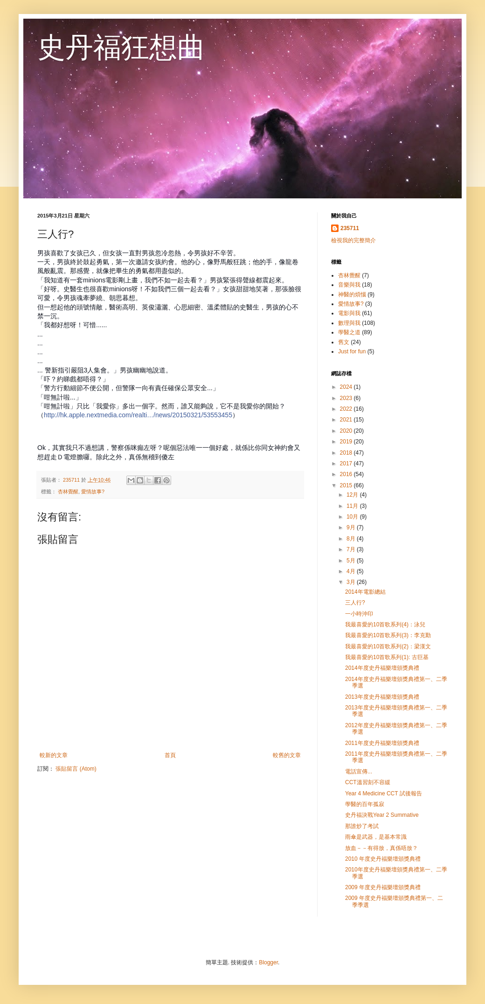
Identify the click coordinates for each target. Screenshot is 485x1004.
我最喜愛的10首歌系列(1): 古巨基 (387, 657)
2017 (347, 463)
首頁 (170, 755)
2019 (347, 441)
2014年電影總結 (365, 592)
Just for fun (352, 351)
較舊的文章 (287, 755)
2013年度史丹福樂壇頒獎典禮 (382, 697)
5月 (351, 560)
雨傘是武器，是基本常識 (376, 837)
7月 (351, 549)
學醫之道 (349, 332)
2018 (347, 452)
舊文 (343, 342)
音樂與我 (349, 284)
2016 (347, 474)
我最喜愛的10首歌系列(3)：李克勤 (388, 635)
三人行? (355, 602)
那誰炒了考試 (362, 826)
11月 (353, 506)
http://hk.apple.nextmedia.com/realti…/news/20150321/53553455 (138, 415)
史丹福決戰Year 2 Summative (382, 815)
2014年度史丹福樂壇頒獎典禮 (382, 668)
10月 (353, 516)
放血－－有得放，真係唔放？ (381, 848)
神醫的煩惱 (352, 294)
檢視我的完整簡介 (353, 240)
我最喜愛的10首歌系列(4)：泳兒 (385, 624)
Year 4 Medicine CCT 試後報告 (383, 793)
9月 (351, 527)
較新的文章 (54, 755)
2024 (347, 387)
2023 (347, 398)
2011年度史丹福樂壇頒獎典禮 (382, 743)
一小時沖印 (359, 614)
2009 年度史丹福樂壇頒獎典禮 (383, 887)
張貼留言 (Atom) (75, 768)
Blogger (268, 962)
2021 (347, 419)
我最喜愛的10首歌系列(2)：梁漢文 (388, 646)
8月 (351, 538)
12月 (353, 494)
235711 (349, 228)
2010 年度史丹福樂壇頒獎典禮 (383, 859)
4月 (351, 571)
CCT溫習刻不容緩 (367, 782)
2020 (347, 431)
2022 (347, 409)
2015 (347, 485)
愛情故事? (92, 491)
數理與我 (349, 323)
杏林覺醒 (68, 491)
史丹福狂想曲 (121, 47)
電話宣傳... (358, 771)
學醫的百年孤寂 (364, 804)
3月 (351, 582)
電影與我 (349, 313)
